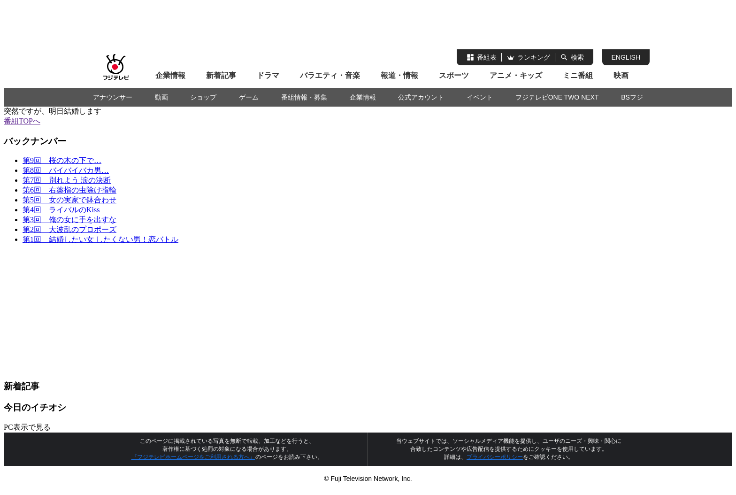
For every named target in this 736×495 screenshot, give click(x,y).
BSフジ (632, 97)
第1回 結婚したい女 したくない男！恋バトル (100, 239)
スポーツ (454, 75)
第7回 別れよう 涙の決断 (67, 180)
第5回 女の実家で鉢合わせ (69, 200)
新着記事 (221, 75)
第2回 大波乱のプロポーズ (69, 229)
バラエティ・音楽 (330, 75)
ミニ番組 (578, 75)
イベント (480, 97)
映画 (621, 75)
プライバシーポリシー (495, 457)
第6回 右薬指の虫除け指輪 (69, 190)
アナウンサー (112, 97)
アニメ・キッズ (516, 75)
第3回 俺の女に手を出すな (69, 220)
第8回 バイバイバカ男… (66, 170)
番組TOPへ (22, 121)
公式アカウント (421, 97)
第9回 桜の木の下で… (62, 160)
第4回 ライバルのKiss (61, 210)
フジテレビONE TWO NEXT (557, 97)
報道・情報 (399, 75)
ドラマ (268, 75)
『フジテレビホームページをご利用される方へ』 (193, 457)
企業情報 (170, 75)
